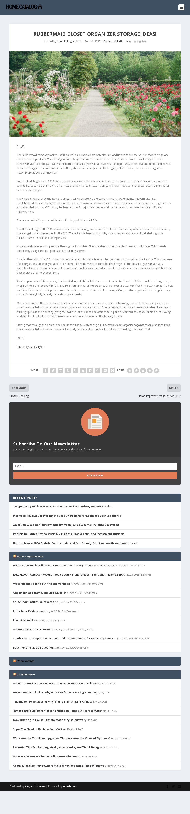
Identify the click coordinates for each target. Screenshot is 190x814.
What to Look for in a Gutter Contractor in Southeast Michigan (55, 682)
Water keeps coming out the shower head (41, 582)
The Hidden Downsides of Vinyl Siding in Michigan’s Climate (53, 700)
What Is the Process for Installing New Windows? (46, 755)
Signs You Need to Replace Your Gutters (40, 728)
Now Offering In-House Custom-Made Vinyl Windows (48, 718)
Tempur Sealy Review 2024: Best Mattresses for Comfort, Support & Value (62, 505)
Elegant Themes (35, 785)
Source (21, 345)
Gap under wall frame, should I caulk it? (39, 591)
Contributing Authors (69, 40)
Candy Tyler (37, 345)
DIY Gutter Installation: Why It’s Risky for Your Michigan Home (54, 691)
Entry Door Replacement (29, 609)
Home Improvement (30, 555)
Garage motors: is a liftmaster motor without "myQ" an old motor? (58, 564)
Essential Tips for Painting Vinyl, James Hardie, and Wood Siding (56, 746)
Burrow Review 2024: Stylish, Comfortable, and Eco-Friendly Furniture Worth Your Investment (75, 541)
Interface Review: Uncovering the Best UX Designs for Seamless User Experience (67, 514)
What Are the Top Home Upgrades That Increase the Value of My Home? (62, 737)
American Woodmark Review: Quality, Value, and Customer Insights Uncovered (66, 523)
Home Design (26, 659)
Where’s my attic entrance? (31, 628)
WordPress (70, 785)
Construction (26, 673)
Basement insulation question (33, 646)
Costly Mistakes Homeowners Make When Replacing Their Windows (58, 764)
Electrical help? (23, 619)
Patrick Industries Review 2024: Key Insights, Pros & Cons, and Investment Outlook (68, 532)
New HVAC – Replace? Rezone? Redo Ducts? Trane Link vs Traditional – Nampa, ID (67, 573)
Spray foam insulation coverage (34, 600)
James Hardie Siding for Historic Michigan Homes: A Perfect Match (57, 709)
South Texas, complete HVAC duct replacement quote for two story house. (63, 637)
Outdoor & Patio (113, 40)
